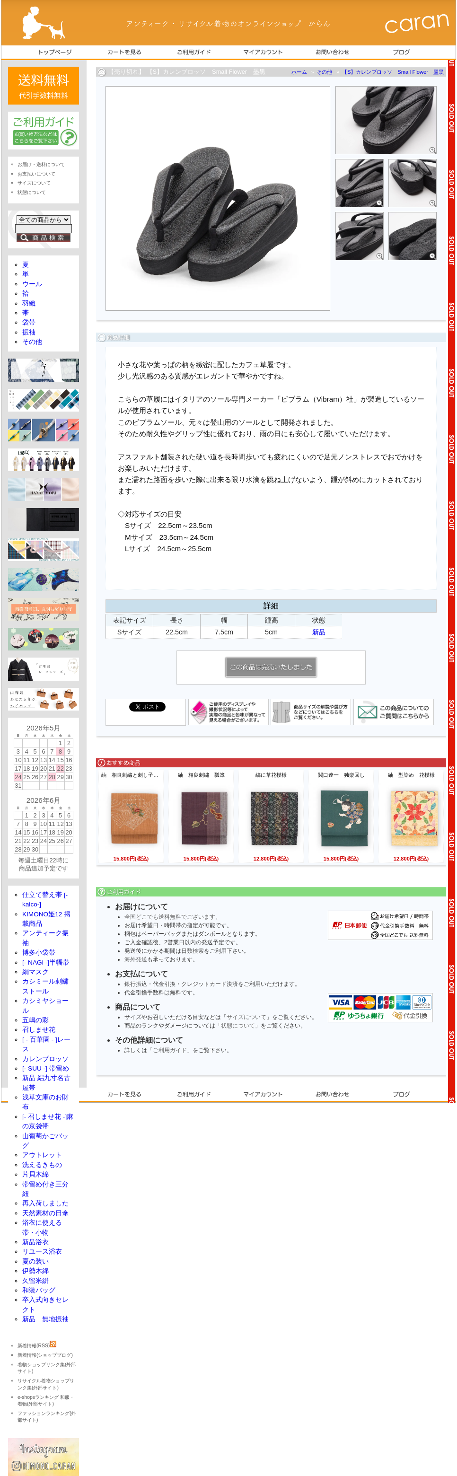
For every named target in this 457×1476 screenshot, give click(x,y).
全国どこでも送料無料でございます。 (172, 917)
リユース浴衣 (42, 1251)
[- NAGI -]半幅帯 (45, 962)
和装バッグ (38, 1290)
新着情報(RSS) (37, 1345)
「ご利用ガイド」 (170, 1050)
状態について (238, 1025)
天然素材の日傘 (45, 1213)
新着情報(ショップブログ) (45, 1355)
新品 (318, 632)
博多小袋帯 (38, 952)
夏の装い (35, 1261)
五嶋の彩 (35, 1020)
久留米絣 (35, 1280)
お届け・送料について (41, 164)
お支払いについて (36, 173)
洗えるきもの (42, 1164)
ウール (32, 284)
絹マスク (35, 971)
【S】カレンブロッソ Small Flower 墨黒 (393, 72)
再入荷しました (45, 1203)
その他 (324, 72)
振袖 (28, 332)
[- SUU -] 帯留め (45, 1068)
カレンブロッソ (45, 1059)
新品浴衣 (35, 1242)
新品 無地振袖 (45, 1319)
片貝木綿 (35, 1174)
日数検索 (192, 951)
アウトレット (42, 1155)
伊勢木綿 (35, 1270)
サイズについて (246, 1017)
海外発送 (135, 959)
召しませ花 (38, 1029)
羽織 (28, 303)
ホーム (299, 72)
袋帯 (28, 322)
